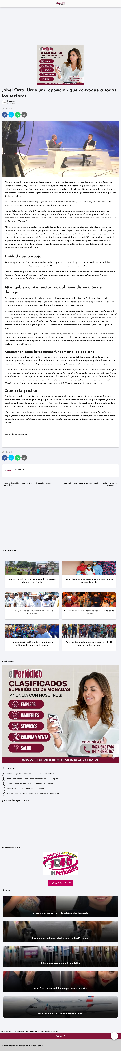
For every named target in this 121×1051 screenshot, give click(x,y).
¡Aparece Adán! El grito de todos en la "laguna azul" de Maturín (33, 793)
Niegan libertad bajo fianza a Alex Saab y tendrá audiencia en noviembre (29, 484)
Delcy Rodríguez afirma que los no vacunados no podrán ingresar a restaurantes (90, 484)
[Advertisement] (60, 25)
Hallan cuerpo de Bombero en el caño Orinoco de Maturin (30, 774)
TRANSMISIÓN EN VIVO (60, 883)
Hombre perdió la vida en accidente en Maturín (26, 788)
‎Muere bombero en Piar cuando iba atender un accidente (30, 784)
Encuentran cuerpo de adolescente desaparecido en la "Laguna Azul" (35, 779)
